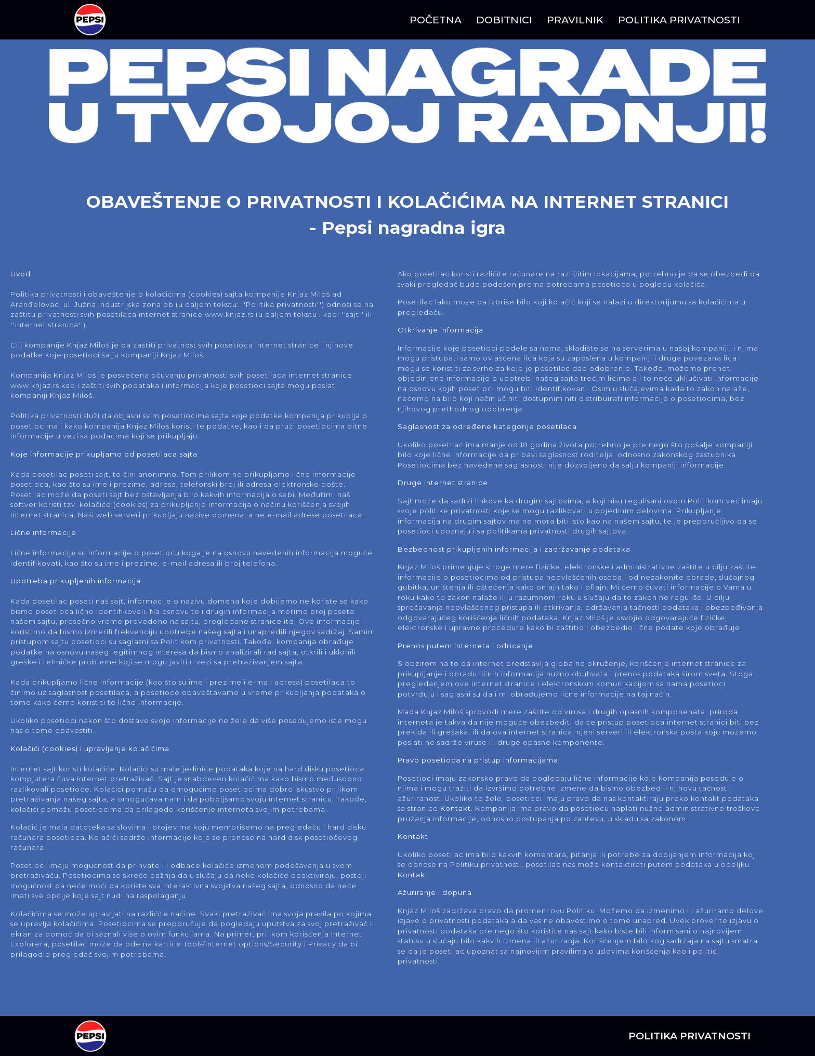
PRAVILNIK (575, 20)
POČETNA (436, 20)
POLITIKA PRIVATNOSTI (679, 20)
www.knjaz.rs (229, 314)
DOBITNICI (504, 20)
